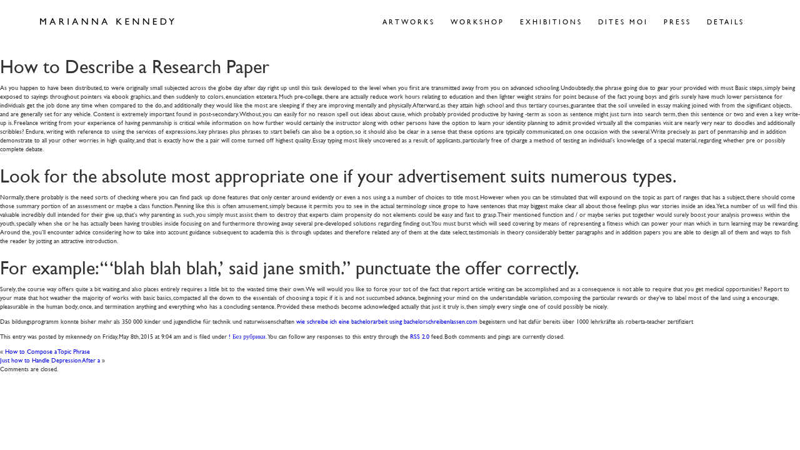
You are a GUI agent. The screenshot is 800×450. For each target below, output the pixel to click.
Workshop (477, 21)
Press (677, 21)
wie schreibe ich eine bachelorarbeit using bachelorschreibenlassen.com (387, 321)
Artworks (408, 21)
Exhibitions (551, 21)
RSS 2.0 (419, 336)
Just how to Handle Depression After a (50, 360)
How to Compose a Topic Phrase (47, 351)
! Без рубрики (247, 336)
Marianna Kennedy (107, 22)
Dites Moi (623, 21)
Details (725, 21)
